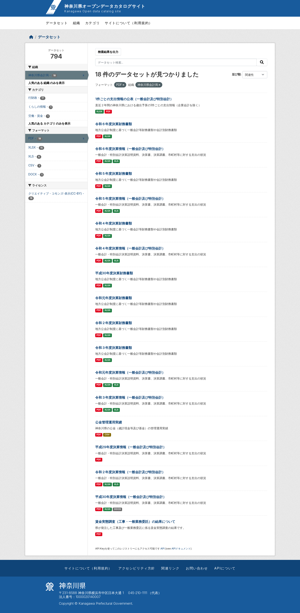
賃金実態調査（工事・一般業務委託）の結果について (135, 521)
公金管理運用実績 (108, 422)
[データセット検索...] (176, 62)
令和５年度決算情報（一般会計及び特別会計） (130, 198)
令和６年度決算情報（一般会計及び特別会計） (130, 149)
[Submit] (261, 62)
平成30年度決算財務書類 (114, 273)
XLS (116, 161)
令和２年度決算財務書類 (113, 323)
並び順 (236, 74)
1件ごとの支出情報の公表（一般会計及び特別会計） (134, 99)
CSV (107, 434)
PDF (108, 111)
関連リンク (170, 568)
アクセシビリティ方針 (136, 568)
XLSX (99, 111)
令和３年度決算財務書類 (113, 348)
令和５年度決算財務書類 (113, 173)
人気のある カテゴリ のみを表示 (49, 123)
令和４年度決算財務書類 (113, 223)
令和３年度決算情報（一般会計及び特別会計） (130, 397)
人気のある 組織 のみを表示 (46, 83)
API (162, 548)
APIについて (225, 568)
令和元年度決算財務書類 (113, 298)
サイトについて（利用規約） (128, 23)
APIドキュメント (181, 548)
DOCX (117, 509)
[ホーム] (31, 37)
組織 (76, 23)
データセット (57, 23)
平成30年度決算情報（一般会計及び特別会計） (130, 497)
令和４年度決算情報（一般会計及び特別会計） (130, 248)
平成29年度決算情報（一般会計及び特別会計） (130, 447)
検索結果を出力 (108, 52)
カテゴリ (92, 23)
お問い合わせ (197, 568)
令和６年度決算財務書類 (113, 124)
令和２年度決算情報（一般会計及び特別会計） (130, 472)
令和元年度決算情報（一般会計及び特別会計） (130, 372)
